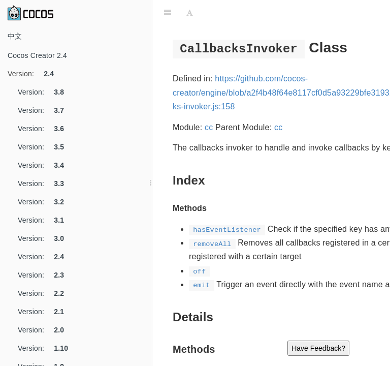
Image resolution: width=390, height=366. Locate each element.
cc (209, 127)
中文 (15, 36)
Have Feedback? (318, 348)
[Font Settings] (190, 12)
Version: (34, 74)
